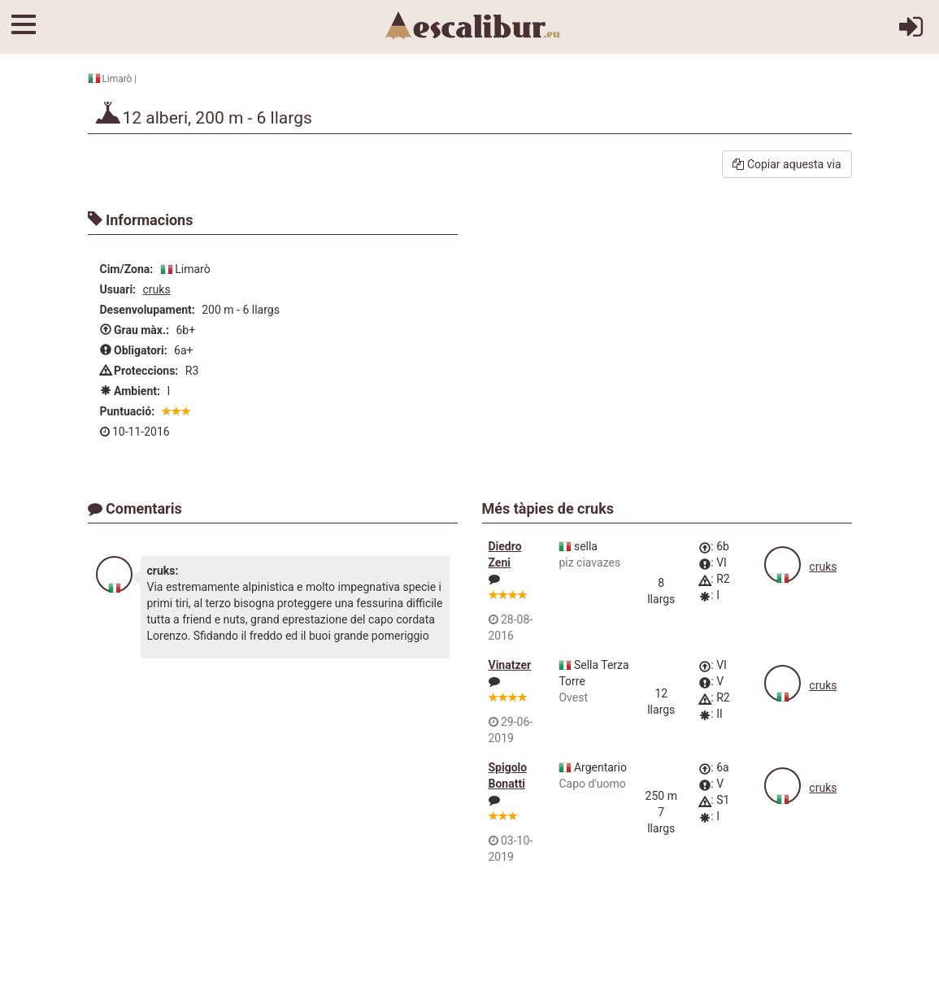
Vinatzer (510, 664)
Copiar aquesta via (787, 164)
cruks (157, 289)
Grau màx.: (134, 330)
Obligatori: (133, 350)
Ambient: (130, 390)
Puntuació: (127, 411)
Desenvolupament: (147, 309)
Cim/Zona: (127, 269)
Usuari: (118, 289)
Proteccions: (139, 370)
